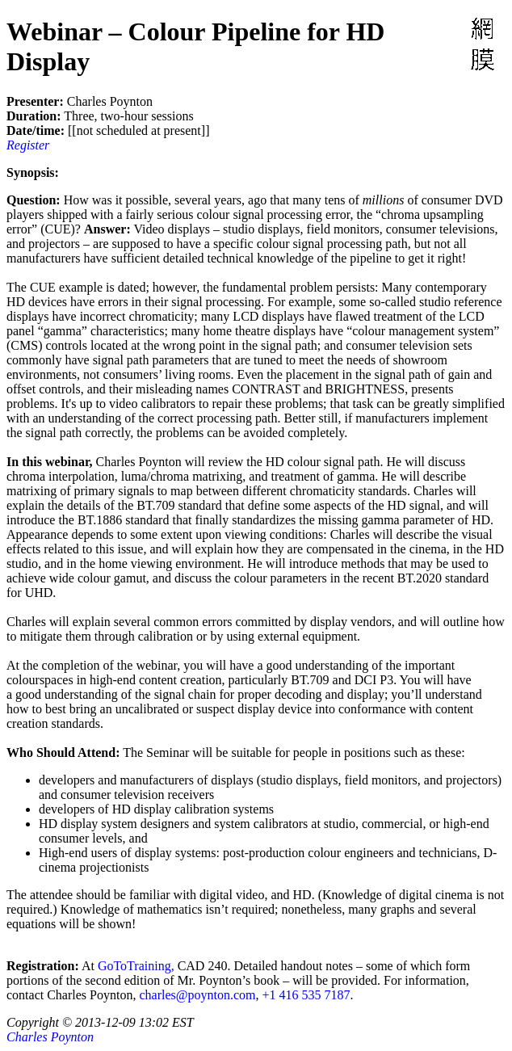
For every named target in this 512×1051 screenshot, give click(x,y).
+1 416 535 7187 (306, 995)
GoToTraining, (136, 966)
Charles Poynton (50, 1037)
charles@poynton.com (197, 995)
